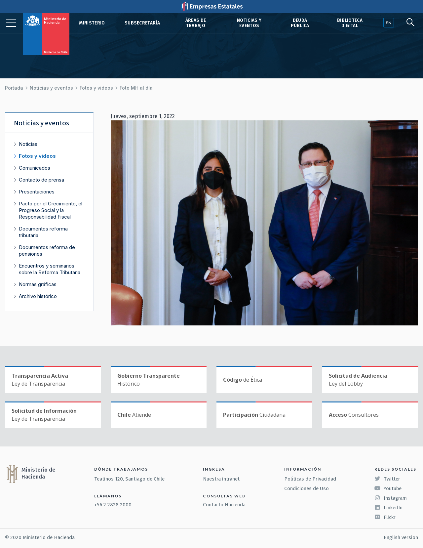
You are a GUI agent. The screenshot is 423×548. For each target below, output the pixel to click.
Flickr (385, 517)
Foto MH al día (136, 88)
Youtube (388, 488)
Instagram (390, 498)
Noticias (28, 144)
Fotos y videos (96, 88)
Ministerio (92, 23)
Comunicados (34, 168)
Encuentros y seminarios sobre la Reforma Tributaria (49, 269)
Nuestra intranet (221, 479)
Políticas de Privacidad (310, 479)
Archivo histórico (38, 296)
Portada (14, 88)
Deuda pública (300, 23)
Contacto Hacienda (224, 505)
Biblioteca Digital (350, 23)
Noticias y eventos (249, 23)
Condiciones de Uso (306, 488)
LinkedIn (388, 508)
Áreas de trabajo (195, 23)
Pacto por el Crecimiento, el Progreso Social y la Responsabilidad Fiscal (50, 210)
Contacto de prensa (41, 180)
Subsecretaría (142, 23)
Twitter (387, 479)
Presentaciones (37, 192)
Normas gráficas (38, 284)
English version (401, 537)
